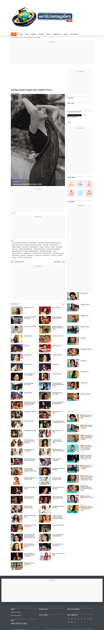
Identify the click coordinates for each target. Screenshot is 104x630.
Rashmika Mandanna (72, 491)
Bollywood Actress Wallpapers (53, 249)
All (63, 304)
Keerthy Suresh (71, 512)
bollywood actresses (36, 253)
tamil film (41, 247)
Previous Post (17, 262)
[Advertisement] (52, 53)
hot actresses (59, 247)
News (27, 34)
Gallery (20, 34)
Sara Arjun (70, 502)
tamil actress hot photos (17, 253)
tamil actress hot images (58, 253)
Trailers (41, 34)
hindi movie (14, 257)
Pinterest (69, 122)
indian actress (25, 247)
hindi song (20, 257)
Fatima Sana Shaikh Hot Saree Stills (19, 242)
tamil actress (45, 244)
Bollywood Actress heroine (17, 244)
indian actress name (47, 253)
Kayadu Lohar (70, 421)
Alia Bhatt (70, 481)
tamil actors (59, 255)
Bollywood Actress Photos (17, 251)
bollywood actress (54, 244)
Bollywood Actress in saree (39, 249)
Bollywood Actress (32, 242)
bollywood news (28, 257)
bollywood (47, 247)
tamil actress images (16, 247)
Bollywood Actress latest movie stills (53, 242)
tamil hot (53, 247)
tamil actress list (15, 255)
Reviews (33, 34)
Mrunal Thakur (71, 441)
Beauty (25, 623)
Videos (48, 34)
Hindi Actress (41, 242)
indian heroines (46, 255)
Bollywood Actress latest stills (25, 249)
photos (54, 251)
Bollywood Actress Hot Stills (46, 251)
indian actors (30, 255)
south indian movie (34, 247)
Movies (65, 34)
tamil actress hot (27, 253)
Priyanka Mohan (71, 431)
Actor (18, 623)
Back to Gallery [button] (16, 181)
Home (13, 34)
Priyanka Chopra (71, 471)
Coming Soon (57, 34)
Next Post (60, 262)
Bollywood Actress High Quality (31, 251)
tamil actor (53, 255)
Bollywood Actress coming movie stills (33, 244)
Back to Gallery (15, 93)
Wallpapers (73, 34)
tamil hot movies (38, 255)
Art (21, 623)
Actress (69, 299)
